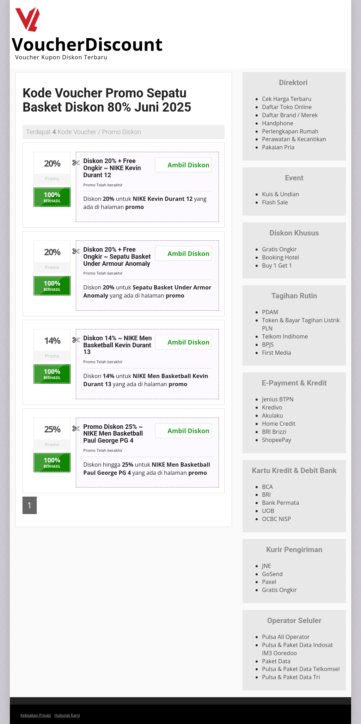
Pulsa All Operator (286, 637)
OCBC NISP (276, 519)
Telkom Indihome (285, 336)
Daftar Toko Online (287, 107)
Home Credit (278, 423)
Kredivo (272, 407)
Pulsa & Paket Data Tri (291, 677)
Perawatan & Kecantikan (294, 139)
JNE (266, 566)
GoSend (272, 574)
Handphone (277, 123)
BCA (267, 487)
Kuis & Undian (280, 194)
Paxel (269, 582)
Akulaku (272, 415)
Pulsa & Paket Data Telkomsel (300, 669)
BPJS (268, 344)
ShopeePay (276, 440)
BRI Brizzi (274, 432)
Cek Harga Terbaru (286, 99)
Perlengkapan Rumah (290, 131)
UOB (268, 511)
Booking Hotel (280, 257)
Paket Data (276, 661)
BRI (266, 494)
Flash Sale (275, 202)
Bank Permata (280, 503)
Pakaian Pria (278, 147)
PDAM (270, 312)
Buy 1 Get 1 (277, 265)
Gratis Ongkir (279, 249)
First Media (276, 353)
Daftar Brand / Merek (290, 115)
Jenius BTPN (278, 399)
